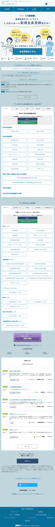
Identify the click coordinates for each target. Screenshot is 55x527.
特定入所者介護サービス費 (15, 316)
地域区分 (27, 207)
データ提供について (38, 493)
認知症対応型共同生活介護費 (40, 273)
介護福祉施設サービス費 (14, 301)
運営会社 (27, 520)
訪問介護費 (14, 230)
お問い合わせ (50, 517)
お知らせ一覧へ (27, 97)
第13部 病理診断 (15, 168)
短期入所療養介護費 (14, 249)
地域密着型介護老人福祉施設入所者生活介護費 (40, 278)
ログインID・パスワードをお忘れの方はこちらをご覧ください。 (27, 68)
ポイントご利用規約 (14, 514)
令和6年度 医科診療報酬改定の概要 (12, 193)
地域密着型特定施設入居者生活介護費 (15, 278)
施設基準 (38, 108)
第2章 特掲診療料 (7, 136)
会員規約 (40, 512)
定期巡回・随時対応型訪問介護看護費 (15, 263)
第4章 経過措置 (7, 188)
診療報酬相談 (20, 9)
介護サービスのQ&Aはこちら (27, 221)
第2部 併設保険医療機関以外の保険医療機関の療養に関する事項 (27, 182)
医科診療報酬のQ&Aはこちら (27, 122)
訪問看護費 (14, 235)
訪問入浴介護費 (40, 230)
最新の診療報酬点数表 (27, 509)
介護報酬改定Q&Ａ (49, 207)
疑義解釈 (48, 108)
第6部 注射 (40, 149)
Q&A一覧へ (27, 446)
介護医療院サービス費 (15, 306)
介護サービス (6, 207)
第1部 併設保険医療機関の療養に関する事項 (27, 177)
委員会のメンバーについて (17, 414)
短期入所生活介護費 (40, 245)
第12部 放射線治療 (40, 164)
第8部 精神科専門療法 (40, 154)
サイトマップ (14, 512)
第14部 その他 (40, 168)
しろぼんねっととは (20, 478)
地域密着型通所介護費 (15, 268)
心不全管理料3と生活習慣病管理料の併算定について (25, 399)
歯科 (17, 108)
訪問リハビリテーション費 (40, 235)
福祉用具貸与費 (14, 254)
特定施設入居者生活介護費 (40, 249)
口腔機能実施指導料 (15, 387)
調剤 (27, 108)
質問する (27, 119)
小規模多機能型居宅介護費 (15, 273)
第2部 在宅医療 (40, 140)
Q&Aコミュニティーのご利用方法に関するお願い (19, 91)
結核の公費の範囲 (14, 371)
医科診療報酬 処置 (14, 437)
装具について (13, 430)
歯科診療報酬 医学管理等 (15, 392)
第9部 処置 (14, 159)
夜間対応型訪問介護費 (40, 263)
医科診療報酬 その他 (14, 379)
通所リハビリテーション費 (15, 245)
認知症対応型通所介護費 (40, 268)
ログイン (49, 4)
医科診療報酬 (13, 407)
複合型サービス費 (15, 283)
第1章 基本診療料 (7, 127)
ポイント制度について (34, 478)
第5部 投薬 (14, 149)
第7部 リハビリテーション (15, 154)
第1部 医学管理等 (15, 140)
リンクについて (27, 493)
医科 (6, 108)
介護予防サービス (17, 207)
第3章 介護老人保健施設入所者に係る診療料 (14, 174)
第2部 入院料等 (40, 131)
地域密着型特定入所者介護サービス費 (15, 325)
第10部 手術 (40, 159)
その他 (12, 422)
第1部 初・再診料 (15, 131)
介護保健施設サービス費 (40, 301)
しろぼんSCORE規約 (40, 514)
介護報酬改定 (38, 207)
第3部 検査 (14, 145)
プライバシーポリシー (10, 517)
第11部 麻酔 (15, 164)
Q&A (48, 9)
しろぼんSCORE (34, 9)
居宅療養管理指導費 (14, 240)
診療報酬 (6, 9)
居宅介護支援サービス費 (14, 292)
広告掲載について (16, 493)
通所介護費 (40, 240)
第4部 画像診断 (40, 145)
